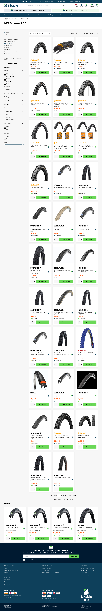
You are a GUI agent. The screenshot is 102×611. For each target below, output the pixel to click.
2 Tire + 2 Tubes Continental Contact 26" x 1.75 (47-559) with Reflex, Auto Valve (85, 147)
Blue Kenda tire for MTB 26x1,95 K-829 (86, 353)
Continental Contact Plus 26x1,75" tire (60, 63)
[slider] (4, 144)
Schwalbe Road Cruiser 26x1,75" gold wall (62, 313)
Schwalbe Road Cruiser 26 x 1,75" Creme (61, 228)
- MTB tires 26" (8, 43)
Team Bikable (46, 570)
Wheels (62, 15)
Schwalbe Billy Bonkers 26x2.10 (62, 477)
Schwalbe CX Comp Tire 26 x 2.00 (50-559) (85, 313)
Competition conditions (88, 570)
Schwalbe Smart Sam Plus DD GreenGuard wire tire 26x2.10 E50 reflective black (37, 529)
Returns (6, 572)
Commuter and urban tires (11, 39)
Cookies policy (85, 575)
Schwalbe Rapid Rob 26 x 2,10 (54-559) (85, 188)
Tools (29, 15)
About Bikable (46, 568)
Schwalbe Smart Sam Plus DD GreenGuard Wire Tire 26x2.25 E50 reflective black (61, 529)
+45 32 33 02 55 (7, 606)
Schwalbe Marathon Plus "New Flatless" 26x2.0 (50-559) (86, 228)
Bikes (39, 15)
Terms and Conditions (87, 568)
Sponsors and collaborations (50, 572)
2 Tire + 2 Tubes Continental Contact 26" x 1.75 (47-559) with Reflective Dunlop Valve (62, 147)
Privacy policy (85, 572)
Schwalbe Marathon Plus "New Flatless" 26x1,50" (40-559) (38, 353)
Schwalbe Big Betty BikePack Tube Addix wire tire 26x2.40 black (38, 479)
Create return (8, 575)
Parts (5, 15)
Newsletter (45, 575)
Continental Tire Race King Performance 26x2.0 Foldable (61, 436)
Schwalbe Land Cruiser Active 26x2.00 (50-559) (85, 271)
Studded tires (7, 54)
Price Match (8, 582)
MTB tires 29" (7, 47)
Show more (7, 86)
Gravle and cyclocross (9, 41)
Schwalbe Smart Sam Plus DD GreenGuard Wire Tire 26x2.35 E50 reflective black (13, 529)
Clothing (50, 15)
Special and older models (10, 52)
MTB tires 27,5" (8, 45)
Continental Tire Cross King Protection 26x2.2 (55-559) (85, 103)
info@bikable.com (7, 607)
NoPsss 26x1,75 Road (35, 395)
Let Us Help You (9, 565)
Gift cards (7, 584)
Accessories (17, 15)
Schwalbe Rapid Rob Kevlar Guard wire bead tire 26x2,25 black (37, 229)
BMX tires (6, 37)
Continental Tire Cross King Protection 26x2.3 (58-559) (37, 188)
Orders (6, 568)
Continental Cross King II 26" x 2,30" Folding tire (85, 63)
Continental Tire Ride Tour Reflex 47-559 (37, 103)
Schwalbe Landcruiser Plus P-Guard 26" (61, 395)
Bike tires (7, 35)
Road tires (7, 49)
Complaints (7, 577)
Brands (73, 15)
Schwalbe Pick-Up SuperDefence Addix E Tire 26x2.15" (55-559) (37, 272)
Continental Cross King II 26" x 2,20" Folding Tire (38, 63)
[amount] (33, 72)
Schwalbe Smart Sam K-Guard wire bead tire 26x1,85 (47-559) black (62, 354)
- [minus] (54, 72)
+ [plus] (34, 72)
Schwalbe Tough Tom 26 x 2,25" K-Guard (38, 313)
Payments (7, 579)
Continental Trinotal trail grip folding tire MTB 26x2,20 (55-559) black (61, 104)
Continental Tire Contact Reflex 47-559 (38, 146)
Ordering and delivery (11, 570)
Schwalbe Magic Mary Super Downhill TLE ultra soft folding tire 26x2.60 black (85, 529)
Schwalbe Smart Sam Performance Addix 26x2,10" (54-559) (37, 437)
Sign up (74, 556)
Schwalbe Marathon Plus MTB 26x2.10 (62, 271)
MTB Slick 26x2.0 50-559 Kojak (85, 395)
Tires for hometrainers (10, 56)
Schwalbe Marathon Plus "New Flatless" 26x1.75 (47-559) (62, 188)
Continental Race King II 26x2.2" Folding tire (84, 436)
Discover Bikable (47, 565)
